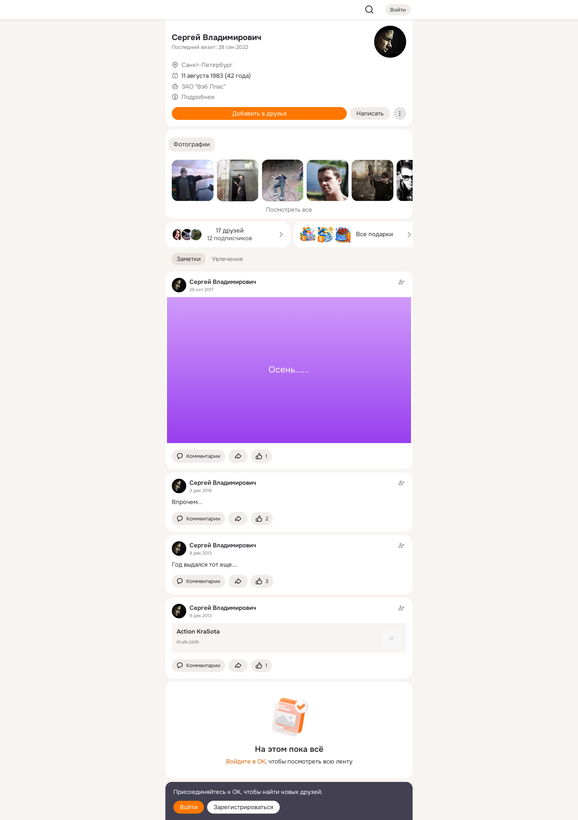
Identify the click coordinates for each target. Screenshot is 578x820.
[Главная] (70, 38)
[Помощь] (70, 144)
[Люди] (106, 73)
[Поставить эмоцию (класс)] (261, 456)
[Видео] (141, 73)
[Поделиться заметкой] (238, 456)
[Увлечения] (106, 38)
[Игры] (141, 109)
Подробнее (198, 97)
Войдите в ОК (245, 761)
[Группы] (141, 38)
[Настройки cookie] (106, 809)
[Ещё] (106, 758)
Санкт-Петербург (207, 65)
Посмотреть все (289, 210)
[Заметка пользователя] (289, 360)
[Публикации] (70, 73)
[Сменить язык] (106, 775)
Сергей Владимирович (216, 37)
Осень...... (289, 369)
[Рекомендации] (106, 144)
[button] (192, 145)
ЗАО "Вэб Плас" (203, 87)
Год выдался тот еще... (204, 565)
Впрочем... (187, 502)
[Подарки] (70, 109)
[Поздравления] (106, 109)
